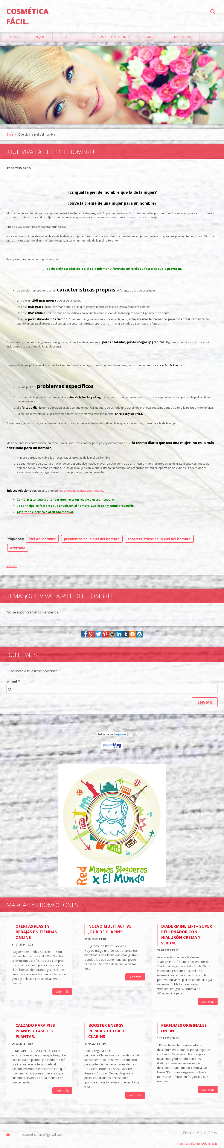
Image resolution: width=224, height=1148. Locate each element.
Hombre (67, 32)
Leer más (62, 987)
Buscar (212, 12)
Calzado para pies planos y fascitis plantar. (35, 1026)
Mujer (39, 32)
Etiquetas (14, 534)
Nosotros (182, 32)
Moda (152, 32)
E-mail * (13, 677)
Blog (13, 32)
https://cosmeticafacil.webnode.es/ (81, 486)
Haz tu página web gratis (197, 1139)
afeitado (17, 543)
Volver (11, 561)
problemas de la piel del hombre (92, 534)
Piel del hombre (42, 534)
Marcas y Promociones (111, 32)
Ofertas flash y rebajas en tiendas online (36, 927)
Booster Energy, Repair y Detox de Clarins (107, 1026)
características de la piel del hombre (159, 534)
